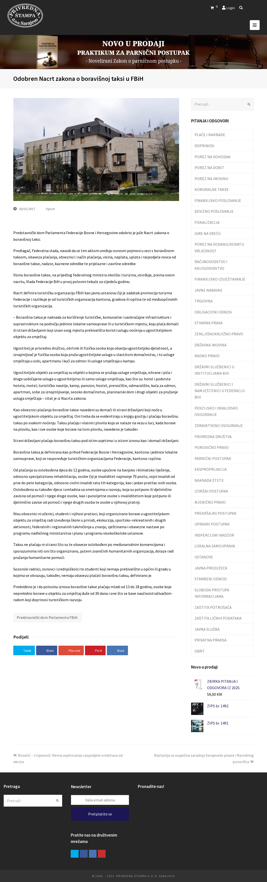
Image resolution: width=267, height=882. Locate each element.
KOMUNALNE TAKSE (212, 189)
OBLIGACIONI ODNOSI (213, 312)
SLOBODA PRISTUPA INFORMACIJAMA (212, 593)
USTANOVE (204, 557)
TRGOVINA (204, 301)
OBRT (200, 651)
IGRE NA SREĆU (208, 233)
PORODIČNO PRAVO (212, 447)
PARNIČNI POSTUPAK (213, 458)
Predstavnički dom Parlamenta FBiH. (47, 617)
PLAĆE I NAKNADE (210, 134)
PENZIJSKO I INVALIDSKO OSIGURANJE (216, 411)
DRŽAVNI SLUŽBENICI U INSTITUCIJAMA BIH (214, 370)
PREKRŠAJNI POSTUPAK (216, 513)
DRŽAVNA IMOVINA (210, 344)
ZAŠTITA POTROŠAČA (213, 607)
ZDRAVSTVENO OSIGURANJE (219, 425)
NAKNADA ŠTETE (209, 480)
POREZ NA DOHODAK (213, 156)
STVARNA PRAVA (209, 322)
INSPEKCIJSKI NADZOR (214, 535)
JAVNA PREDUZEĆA (211, 568)
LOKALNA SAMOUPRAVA (215, 545)
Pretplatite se (100, 813)
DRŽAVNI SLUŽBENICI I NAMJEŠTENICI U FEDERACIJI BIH (220, 391)
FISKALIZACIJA (207, 222)
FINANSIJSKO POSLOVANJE (218, 200)
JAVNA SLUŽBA (207, 629)
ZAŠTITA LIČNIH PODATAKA (218, 618)
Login (230, 7)
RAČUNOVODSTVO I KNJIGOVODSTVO (211, 264)
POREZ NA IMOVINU (211, 178)
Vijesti (50, 208)
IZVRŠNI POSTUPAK (211, 491)
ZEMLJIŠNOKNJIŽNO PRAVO (219, 333)
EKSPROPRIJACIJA (211, 469)
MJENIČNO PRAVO (210, 502)
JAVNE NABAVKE (209, 290)
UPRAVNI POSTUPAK (212, 524)
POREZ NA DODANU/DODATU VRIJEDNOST (219, 247)
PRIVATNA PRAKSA (210, 640)
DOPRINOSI (204, 145)
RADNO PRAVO (207, 355)
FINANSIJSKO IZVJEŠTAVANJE (220, 279)
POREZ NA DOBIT (209, 167)
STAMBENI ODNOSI (211, 578)
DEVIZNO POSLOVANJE (214, 211)
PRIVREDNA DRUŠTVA (213, 436)
